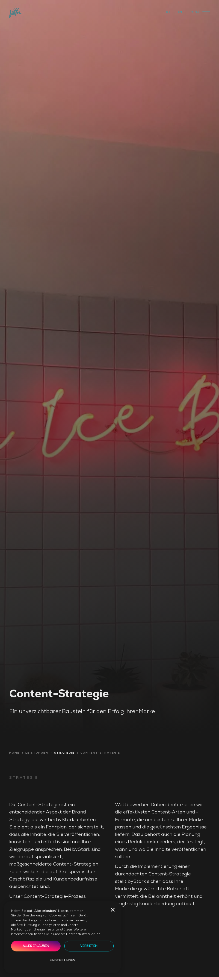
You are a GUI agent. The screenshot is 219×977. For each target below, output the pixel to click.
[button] (112, 909)
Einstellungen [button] (62, 960)
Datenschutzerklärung (83, 934)
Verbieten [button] (89, 946)
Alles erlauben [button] (36, 946)
